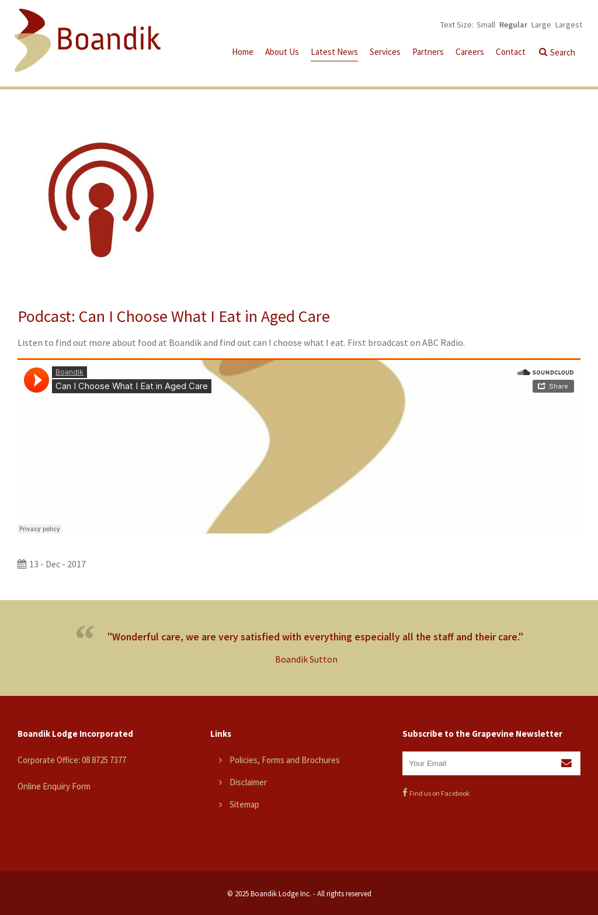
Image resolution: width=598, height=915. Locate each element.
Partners (428, 51)
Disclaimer (248, 782)
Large (541, 24)
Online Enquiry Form (54, 786)
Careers (470, 51)
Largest (568, 24)
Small (486, 24)
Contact (511, 51)
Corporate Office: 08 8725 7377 (72, 759)
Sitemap (244, 804)
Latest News (334, 51)
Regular (513, 24)
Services (385, 51)
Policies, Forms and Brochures (285, 759)
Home (242, 51)
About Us (282, 51)
